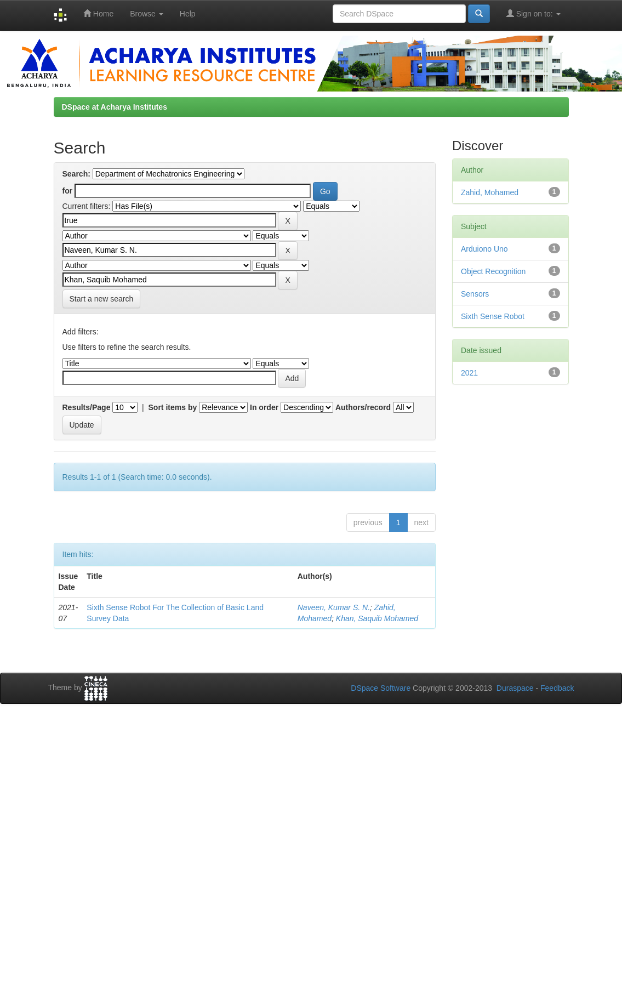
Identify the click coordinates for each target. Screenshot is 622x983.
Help (188, 13)
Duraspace (515, 688)
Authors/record (363, 407)
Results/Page (86, 407)
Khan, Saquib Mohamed (377, 618)
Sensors (475, 293)
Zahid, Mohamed (489, 192)
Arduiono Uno (484, 249)
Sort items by (173, 407)
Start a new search (102, 298)
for (67, 190)
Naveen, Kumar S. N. (334, 607)
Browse (146, 13)
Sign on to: (533, 13)
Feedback (557, 688)
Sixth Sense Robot (492, 316)
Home (98, 13)
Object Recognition (493, 271)
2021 (469, 372)
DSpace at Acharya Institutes (114, 107)
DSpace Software (380, 688)
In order (264, 407)
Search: (76, 173)
